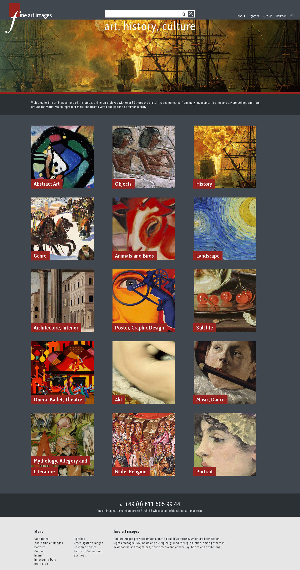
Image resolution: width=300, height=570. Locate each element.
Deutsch (281, 16)
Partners (40, 547)
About (241, 16)
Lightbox (255, 15)
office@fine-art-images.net (186, 510)
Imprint (39, 555)
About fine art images (48, 543)
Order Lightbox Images (88, 543)
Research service (85, 547)
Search (268, 16)
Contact (39, 551)
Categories (41, 538)
